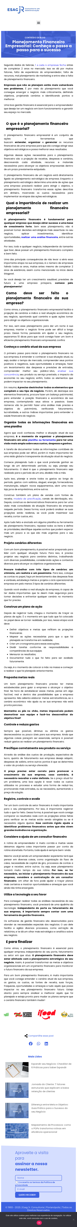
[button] (38, 22)
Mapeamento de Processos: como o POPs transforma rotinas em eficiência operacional (51, 1128)
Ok (39, 1223)
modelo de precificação (27, 498)
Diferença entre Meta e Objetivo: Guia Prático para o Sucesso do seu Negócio (49, 1108)
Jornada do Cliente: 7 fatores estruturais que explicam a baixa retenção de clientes (50, 1088)
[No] (73, 1219)
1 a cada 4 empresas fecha (50, 65)
